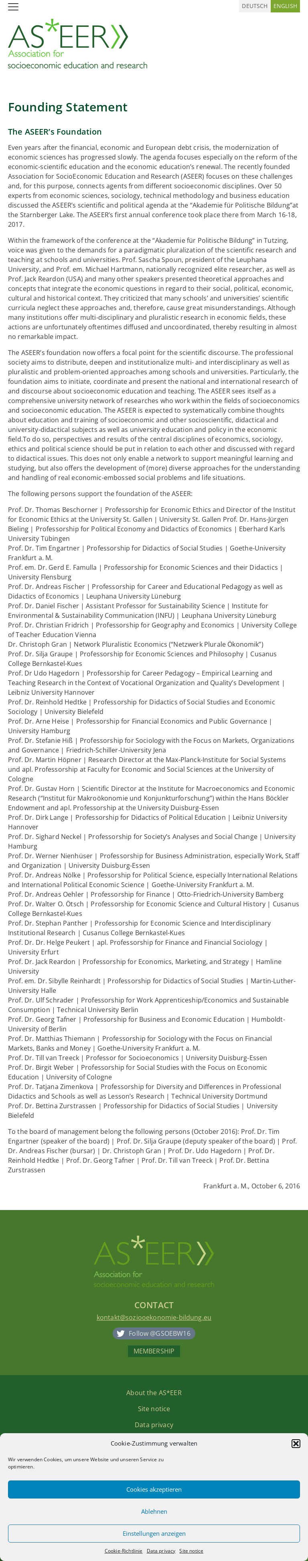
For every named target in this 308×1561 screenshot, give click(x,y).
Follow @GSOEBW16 (159, 1333)
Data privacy (161, 1550)
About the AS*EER (154, 1392)
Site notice (191, 1550)
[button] (296, 1444)
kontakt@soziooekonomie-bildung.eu (154, 1317)
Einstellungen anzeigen (154, 1533)
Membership (154, 1351)
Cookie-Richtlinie (124, 1550)
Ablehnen (154, 1511)
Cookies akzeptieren (154, 1489)
